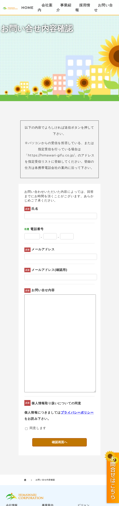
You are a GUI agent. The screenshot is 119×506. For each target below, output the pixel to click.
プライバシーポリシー (77, 412)
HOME (27, 8)
